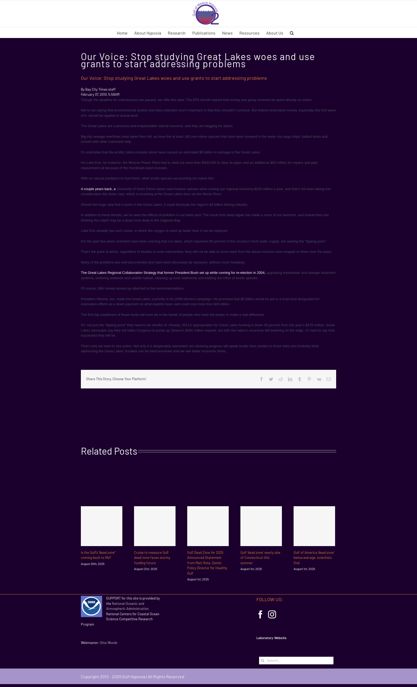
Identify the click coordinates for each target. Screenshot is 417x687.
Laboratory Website (271, 638)
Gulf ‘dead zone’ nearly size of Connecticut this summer (260, 557)
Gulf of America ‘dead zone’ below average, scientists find (314, 557)
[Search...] (296, 660)
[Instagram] (272, 614)
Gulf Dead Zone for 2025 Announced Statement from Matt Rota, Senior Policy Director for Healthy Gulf (207, 562)
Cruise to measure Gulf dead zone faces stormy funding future (152, 557)
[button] (292, 32)
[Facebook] (260, 614)
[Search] (263, 660)
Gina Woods (108, 642)
